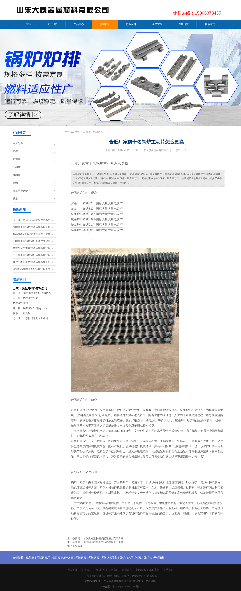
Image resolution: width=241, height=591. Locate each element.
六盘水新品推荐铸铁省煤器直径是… (33, 247)
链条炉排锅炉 (20, 190)
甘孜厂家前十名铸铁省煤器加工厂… (33, 261)
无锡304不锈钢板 (154, 557)
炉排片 (16, 159)
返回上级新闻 (74, 546)
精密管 (56, 557)
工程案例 (154, 569)
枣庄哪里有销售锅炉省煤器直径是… (33, 254)
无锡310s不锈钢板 (131, 557)
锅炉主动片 (113, 575)
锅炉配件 (18, 143)
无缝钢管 (80, 557)
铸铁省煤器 (150, 575)
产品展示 (127, 569)
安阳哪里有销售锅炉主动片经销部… (33, 240)
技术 (135, 581)
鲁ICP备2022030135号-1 (126, 586)
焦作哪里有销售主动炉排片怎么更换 (103, 542)
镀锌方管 (67, 557)
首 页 (86, 132)
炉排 (15, 151)
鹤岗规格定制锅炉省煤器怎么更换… (33, 233)
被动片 (16, 174)
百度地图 (86, 569)
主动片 (16, 167)
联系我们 (168, 569)
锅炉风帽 (137, 575)
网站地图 (73, 569)
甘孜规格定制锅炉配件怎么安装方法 (103, 538)
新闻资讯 (98, 132)
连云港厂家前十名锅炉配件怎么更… (33, 219)
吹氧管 (30, 557)
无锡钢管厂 (43, 557)
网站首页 (100, 569)
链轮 (15, 182)
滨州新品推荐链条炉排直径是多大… (33, 268)
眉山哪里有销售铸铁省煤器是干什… (33, 226)
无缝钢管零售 (109, 557)
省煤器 (125, 575)
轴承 (15, 198)
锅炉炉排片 (98, 575)
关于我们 (113, 569)
